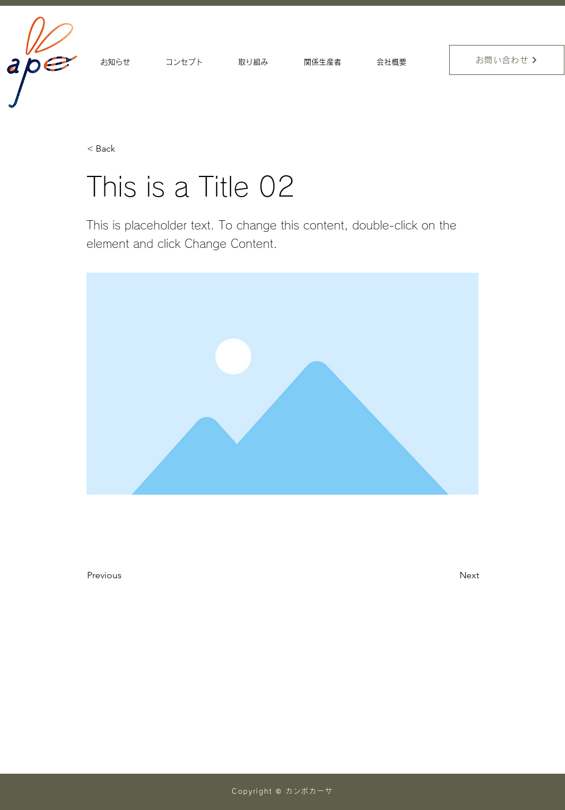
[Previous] (125, 575)
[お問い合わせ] (506, 60)
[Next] (450, 575)
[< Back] (125, 148)
